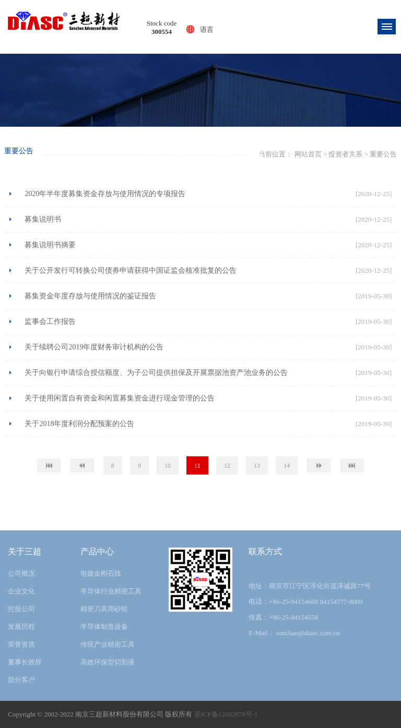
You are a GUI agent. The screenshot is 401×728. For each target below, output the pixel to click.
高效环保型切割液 (107, 662)
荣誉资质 (21, 644)
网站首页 (182, 154)
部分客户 (21, 680)
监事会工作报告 (50, 321)
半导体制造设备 (104, 626)
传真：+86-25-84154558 (283, 617)
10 (167, 465)
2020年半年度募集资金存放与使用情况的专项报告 (105, 194)
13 (257, 465)
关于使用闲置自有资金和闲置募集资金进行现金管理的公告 (120, 398)
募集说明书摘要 (50, 245)
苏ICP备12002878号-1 (226, 714)
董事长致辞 (25, 662)
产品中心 (97, 551)
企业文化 (21, 591)
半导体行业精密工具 (110, 591)
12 (227, 465)
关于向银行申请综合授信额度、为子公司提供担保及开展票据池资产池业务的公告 (156, 373)
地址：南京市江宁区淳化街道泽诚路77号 (310, 586)
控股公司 (21, 609)
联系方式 (265, 551)
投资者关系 (217, 154)
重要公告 (251, 154)
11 (197, 465)
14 (287, 465)
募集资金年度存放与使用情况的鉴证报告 (90, 296)
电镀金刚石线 (100, 573)
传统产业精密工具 (107, 644)
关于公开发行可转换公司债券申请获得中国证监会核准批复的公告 (131, 270)
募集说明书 (43, 219)
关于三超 (24, 551)
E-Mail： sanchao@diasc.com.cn (294, 633)
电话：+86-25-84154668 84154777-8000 (306, 601)
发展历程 (21, 626)
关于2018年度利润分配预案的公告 (79, 424)
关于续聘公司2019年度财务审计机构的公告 (94, 347)
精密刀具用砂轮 (104, 609)
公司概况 (21, 573)
